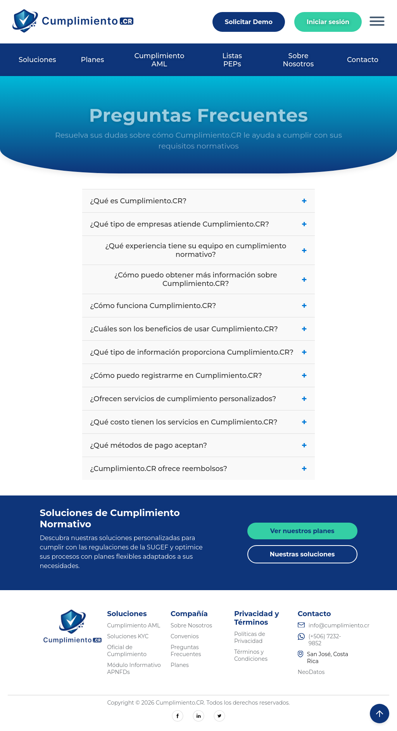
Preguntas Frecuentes (186, 651)
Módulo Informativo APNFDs (134, 669)
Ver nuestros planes (302, 531)
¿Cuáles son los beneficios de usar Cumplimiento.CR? (198, 328)
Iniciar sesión (328, 22)
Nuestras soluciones (302, 554)
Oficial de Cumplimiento (127, 651)
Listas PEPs (232, 60)
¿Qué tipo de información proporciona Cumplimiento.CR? (198, 352)
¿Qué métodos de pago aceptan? (198, 445)
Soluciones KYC (127, 636)
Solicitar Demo (249, 22)
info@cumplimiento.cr (339, 625)
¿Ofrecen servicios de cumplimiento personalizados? (198, 398)
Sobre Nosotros (298, 60)
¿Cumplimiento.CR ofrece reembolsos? (198, 468)
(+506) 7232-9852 (325, 640)
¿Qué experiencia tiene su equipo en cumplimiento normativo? (206, 250)
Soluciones (37, 59)
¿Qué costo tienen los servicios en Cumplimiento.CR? (198, 422)
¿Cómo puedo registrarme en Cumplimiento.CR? (198, 375)
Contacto (362, 59)
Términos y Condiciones (251, 655)
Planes (92, 59)
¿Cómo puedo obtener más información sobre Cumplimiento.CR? (210, 279)
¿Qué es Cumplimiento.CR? (198, 200)
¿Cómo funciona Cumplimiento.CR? (198, 305)
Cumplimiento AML (159, 60)
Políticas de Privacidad (249, 637)
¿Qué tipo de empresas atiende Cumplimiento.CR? (198, 224)
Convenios (184, 636)
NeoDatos (311, 672)
